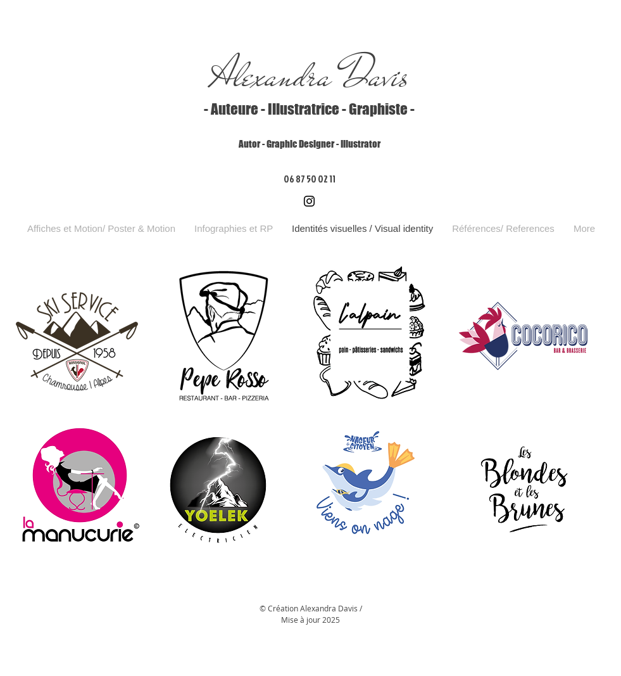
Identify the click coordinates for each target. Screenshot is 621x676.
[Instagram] (309, 201)
